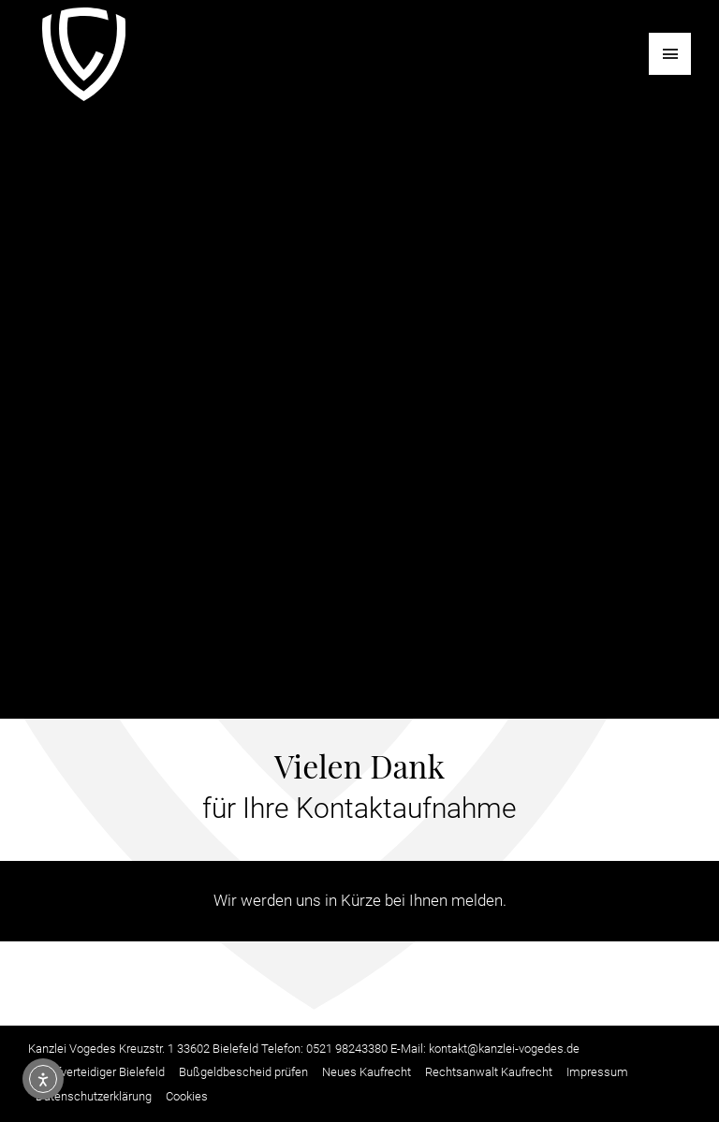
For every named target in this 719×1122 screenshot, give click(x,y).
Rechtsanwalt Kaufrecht (488, 1072)
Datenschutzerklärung (94, 1096)
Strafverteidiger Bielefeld (100, 1072)
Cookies (187, 1096)
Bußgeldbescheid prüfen (243, 1072)
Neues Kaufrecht (366, 1072)
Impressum (597, 1072)
